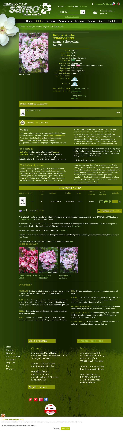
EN (118, 3)
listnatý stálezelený (78, 96)
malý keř (74, 98)
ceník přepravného (26, 219)
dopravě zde (76, 226)
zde (71, 241)
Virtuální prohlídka (90, 340)
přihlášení (108, 4)
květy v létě (75, 93)
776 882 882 (83, 6)
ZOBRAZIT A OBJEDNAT (37, 122)
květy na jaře (76, 91)
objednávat (63, 230)
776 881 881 (68, 6)
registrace (99, 4)
